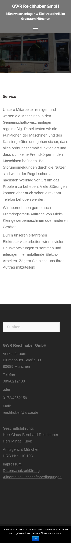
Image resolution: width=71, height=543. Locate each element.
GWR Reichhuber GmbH (35, 6)
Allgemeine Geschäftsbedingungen (32, 477)
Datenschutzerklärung (21, 471)
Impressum (12, 464)
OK (35, 538)
